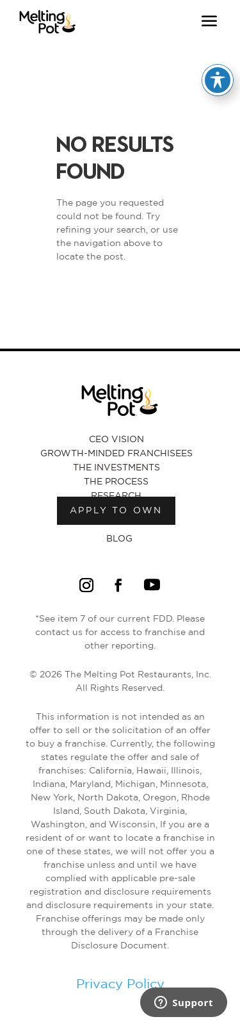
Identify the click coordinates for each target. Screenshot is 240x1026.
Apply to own (116, 510)
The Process (116, 482)
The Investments (116, 468)
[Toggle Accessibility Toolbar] (217, 80)
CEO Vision (116, 439)
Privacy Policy (120, 984)
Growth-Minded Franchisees (116, 454)
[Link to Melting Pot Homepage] (47, 35)
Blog (119, 539)
